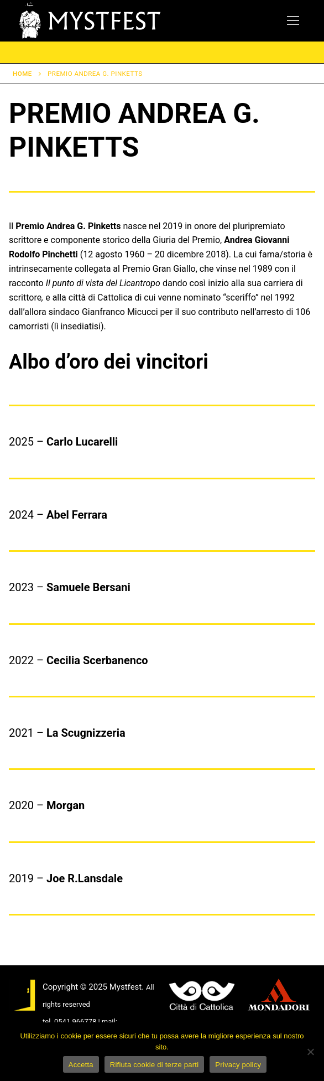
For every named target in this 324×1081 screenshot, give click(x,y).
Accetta (81, 1065)
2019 (21, 878)
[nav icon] (293, 21)
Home (22, 73)
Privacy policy (238, 1065)
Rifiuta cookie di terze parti (154, 1065)
